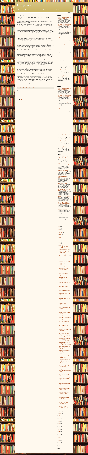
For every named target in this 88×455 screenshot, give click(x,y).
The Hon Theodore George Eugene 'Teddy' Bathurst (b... (64, 356)
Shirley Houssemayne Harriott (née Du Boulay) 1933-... (64, 336)
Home (35, 95)
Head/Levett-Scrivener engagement (64, 373)
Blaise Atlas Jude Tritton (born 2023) (65, 255)
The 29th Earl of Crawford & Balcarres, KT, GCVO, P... (63, 323)
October (60, 234)
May (60, 242)
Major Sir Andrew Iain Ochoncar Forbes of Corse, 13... (64, 327)
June (60, 240)
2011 (59, 432)
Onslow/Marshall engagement (63, 286)
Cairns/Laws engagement (63, 259)
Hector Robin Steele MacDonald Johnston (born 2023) (64, 386)
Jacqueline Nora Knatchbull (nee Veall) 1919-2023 (64, 247)
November (61, 232)
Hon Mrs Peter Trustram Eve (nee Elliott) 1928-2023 (64, 389)
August (60, 237)
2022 (59, 415)
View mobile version (35, 97)
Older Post (51, 95)
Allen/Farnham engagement (63, 404)
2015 (59, 426)
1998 (59, 445)
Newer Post (19, 95)
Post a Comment (21, 92)
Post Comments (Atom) (25, 99)
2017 (59, 423)
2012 (59, 431)
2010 (59, 434)
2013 (59, 429)
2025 (59, 226)
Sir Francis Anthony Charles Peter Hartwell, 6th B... (64, 271)
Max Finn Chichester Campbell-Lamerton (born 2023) (64, 403)
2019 (59, 420)
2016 (59, 424)
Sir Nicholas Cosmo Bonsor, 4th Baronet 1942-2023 (64, 252)
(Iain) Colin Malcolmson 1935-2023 (64, 282)
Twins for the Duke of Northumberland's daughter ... (64, 407)
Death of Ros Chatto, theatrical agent (64, 56)
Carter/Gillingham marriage (62, 69)
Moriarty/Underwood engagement (64, 290)
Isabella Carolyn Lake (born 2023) (64, 377)
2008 (59, 437)
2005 (59, 442)
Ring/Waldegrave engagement (62, 183)
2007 (59, 439)
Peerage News (24, 5)
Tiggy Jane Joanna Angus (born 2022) (65, 331)
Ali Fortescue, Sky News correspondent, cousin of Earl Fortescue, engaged (64, 25)
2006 (59, 440)
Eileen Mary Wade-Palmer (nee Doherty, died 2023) (64, 398)
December (60, 231)
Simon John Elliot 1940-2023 (63, 364)
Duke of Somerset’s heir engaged (64, 325)
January (60, 413)
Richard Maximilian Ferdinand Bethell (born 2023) (64, 366)
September (61, 235)
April (60, 243)
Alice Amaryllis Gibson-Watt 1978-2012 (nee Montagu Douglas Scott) (64, 18)
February (60, 411)
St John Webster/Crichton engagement (65, 357)
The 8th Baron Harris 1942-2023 (64, 321)
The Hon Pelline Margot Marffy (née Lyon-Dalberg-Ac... (64, 339)
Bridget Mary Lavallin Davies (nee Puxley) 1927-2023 (64, 369)
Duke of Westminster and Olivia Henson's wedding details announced (64, 63)
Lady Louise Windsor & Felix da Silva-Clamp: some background (64, 50)
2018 (59, 421)
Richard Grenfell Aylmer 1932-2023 (64, 346)
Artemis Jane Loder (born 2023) (64, 340)
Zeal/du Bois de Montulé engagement (65, 317)
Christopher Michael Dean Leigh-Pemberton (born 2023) (64, 269)
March (60, 245)
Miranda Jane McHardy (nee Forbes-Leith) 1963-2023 (64, 343)
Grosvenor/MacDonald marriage (63, 31)
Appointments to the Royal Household (63, 278)
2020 (59, 418)
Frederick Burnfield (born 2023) (64, 254)
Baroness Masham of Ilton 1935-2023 (65, 344)
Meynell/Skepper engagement (63, 273)
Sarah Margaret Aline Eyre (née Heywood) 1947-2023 (64, 393)
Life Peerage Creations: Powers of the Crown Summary (65, 288)
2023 (59, 229)
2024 (59, 228)
